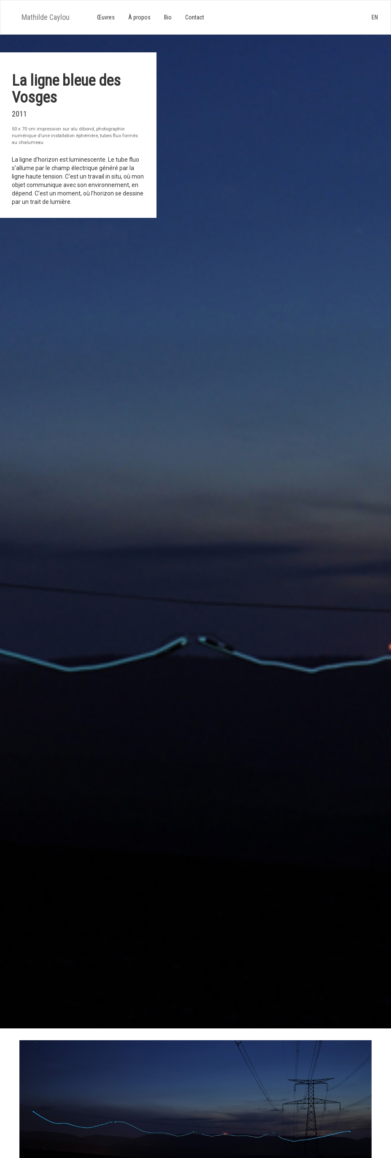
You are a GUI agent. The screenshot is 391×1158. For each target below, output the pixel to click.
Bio (168, 17)
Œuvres (106, 17)
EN (375, 17)
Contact (194, 17)
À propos (139, 17)
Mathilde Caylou (46, 17)
